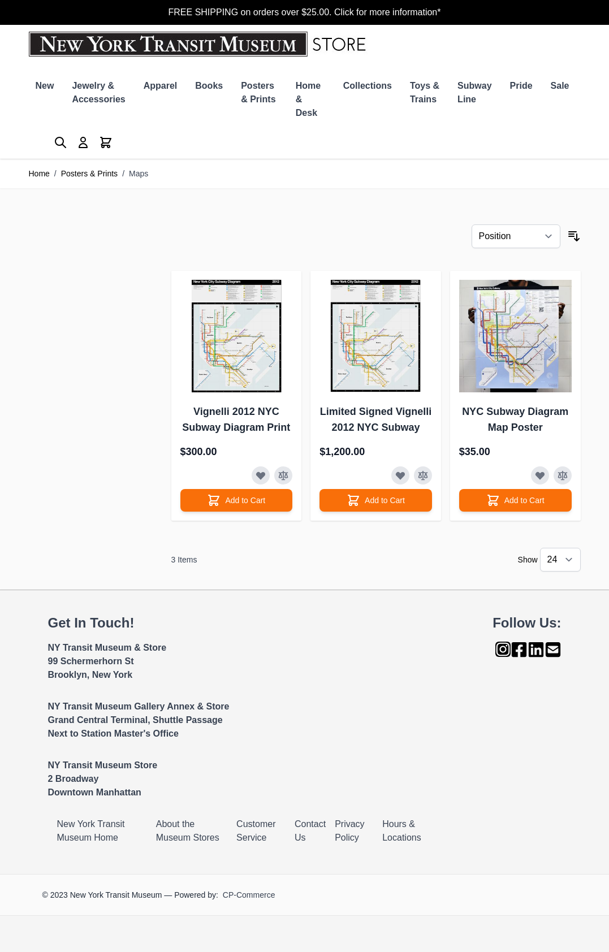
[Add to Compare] (283, 475)
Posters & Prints (258, 92)
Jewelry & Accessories (98, 92)
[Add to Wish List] (261, 475)
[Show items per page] (560, 560)
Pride (521, 85)
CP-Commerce (249, 894)
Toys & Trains (424, 92)
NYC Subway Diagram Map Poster (515, 419)
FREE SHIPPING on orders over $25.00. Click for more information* (305, 12)
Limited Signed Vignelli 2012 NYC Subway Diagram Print (376, 420)
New (45, 85)
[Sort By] (516, 236)
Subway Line (474, 92)
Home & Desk (308, 99)
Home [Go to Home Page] (39, 173)
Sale (560, 85)
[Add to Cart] (236, 500)
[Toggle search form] (60, 142)
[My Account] (83, 142)
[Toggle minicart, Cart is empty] (106, 142)
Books (209, 85)
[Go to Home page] (200, 44)
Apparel (161, 85)
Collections (367, 85)
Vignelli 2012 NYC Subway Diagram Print (236, 419)
